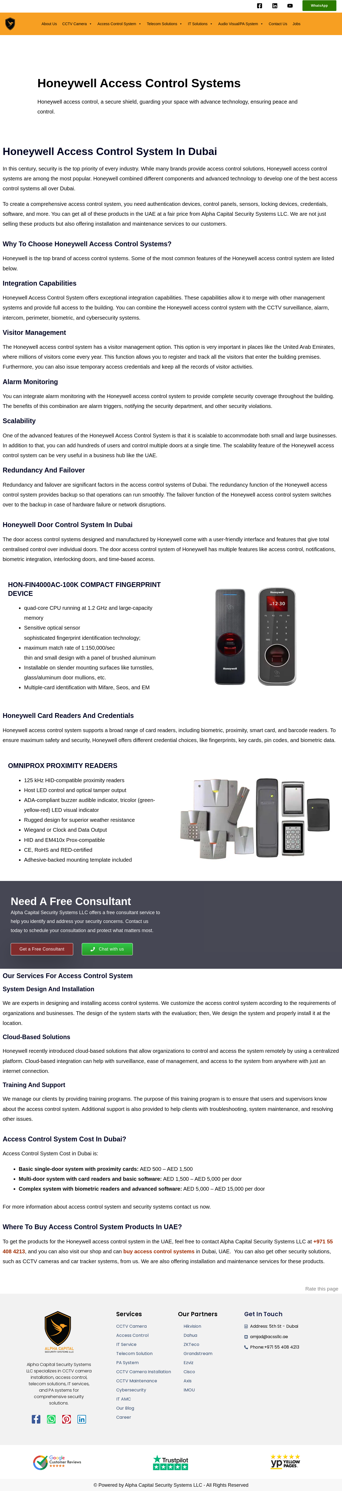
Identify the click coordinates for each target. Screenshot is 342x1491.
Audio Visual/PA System (240, 24)
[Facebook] (259, 6)
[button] (319, 5)
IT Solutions (200, 24)
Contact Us (278, 24)
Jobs (297, 24)
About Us (49, 24)
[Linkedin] (275, 6)
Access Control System (120, 24)
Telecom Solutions (165, 24)
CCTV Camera (77, 24)
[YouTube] (290, 6)
